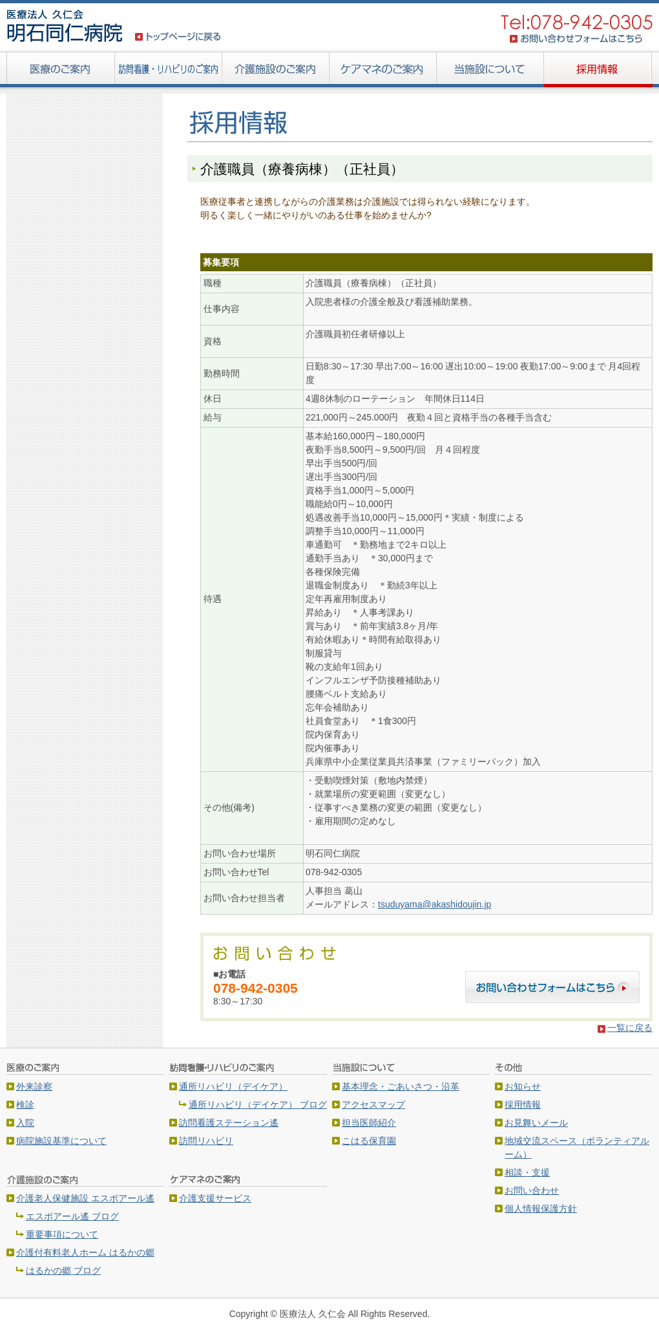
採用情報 (598, 71)
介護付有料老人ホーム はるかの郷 (85, 1252)
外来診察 (34, 1086)
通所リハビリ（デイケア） (233, 1086)
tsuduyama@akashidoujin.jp (434, 904)
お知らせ (523, 1086)
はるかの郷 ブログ (63, 1270)
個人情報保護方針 (541, 1208)
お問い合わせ (532, 1190)
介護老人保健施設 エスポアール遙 (85, 1198)
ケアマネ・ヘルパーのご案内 (383, 71)
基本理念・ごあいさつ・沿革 (400, 1086)
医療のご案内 (60, 71)
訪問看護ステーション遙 (228, 1122)
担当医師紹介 (369, 1122)
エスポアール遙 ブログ (72, 1216)
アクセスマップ (373, 1104)
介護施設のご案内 (276, 71)
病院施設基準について (61, 1141)
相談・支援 (527, 1172)
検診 (25, 1104)
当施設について (490, 71)
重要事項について (62, 1234)
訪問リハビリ (206, 1141)
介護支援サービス (215, 1198)
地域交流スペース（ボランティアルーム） (577, 1147)
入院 (25, 1122)
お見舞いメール (536, 1122)
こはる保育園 (369, 1141)
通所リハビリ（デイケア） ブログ (258, 1104)
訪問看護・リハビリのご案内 (168, 71)
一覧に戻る (630, 1027)
